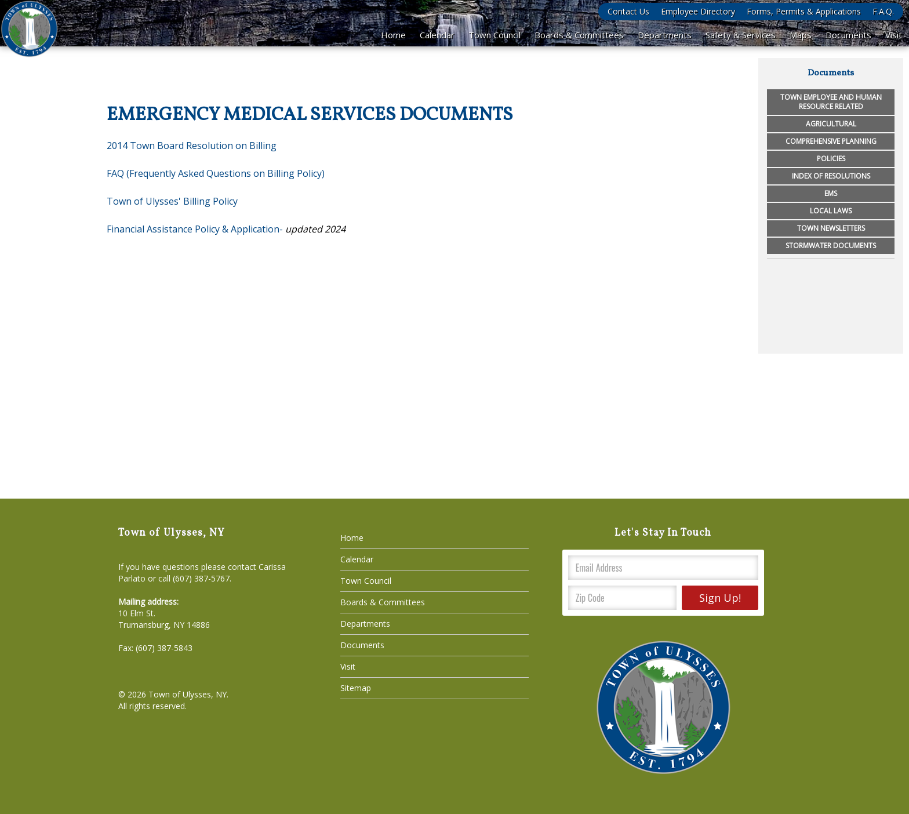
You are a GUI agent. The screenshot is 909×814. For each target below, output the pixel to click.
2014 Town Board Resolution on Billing (192, 145)
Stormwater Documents (831, 245)
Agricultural (831, 124)
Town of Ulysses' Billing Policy (172, 201)
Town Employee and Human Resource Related (831, 101)
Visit (893, 35)
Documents (848, 35)
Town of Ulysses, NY (187, 694)
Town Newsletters (831, 228)
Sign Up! (720, 598)
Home (393, 35)
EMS (830, 193)
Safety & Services (741, 35)
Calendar (437, 35)
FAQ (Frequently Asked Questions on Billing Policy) (216, 173)
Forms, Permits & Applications (804, 11)
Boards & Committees (579, 35)
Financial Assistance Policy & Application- (195, 229)
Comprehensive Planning (831, 141)
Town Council (494, 35)
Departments (665, 35)
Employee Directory (698, 11)
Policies (831, 158)
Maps (801, 35)
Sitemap (355, 687)
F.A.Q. (883, 11)
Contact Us (628, 11)
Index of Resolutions (831, 176)
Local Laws (831, 211)
